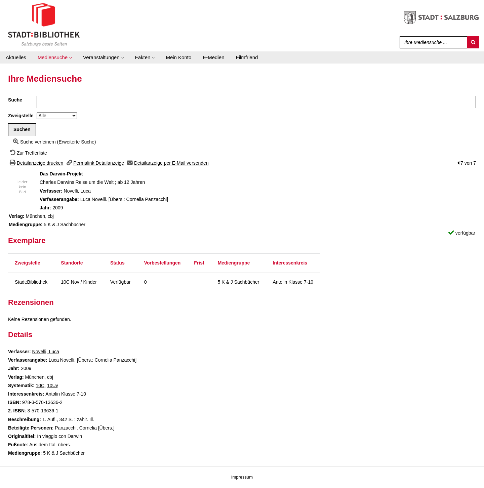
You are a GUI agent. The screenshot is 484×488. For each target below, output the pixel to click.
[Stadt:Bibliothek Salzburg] (44, 24)
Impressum (242, 477)
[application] (54, 57)
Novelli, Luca (77, 191)
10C (40, 385)
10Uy (52, 385)
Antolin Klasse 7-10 (65, 394)
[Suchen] (473, 42)
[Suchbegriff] (432, 42)
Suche (15, 100)
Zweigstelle (20, 115)
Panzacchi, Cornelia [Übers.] (84, 428)
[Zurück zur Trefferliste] (27, 153)
